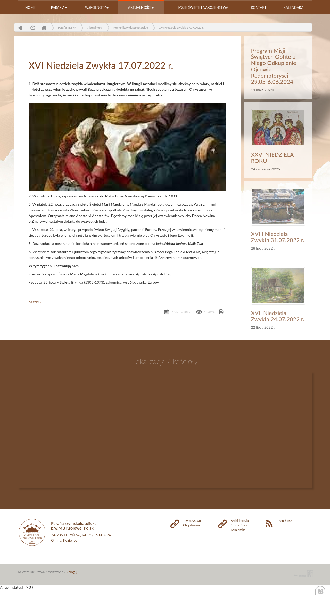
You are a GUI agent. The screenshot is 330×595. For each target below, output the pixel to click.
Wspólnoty (97, 7)
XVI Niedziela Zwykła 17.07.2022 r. (181, 27)
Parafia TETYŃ (67, 27)
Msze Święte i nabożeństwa (203, 7)
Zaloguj (72, 572)
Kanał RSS (285, 521)
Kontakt (258, 7)
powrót (20, 27)
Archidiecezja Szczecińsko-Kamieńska (240, 525)
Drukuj (221, 312)
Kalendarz (293, 7)
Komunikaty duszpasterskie (130, 27)
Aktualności (141, 7)
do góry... (35, 302)
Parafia (59, 7)
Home (30, 7)
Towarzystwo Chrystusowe (192, 523)
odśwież (32, 27)
